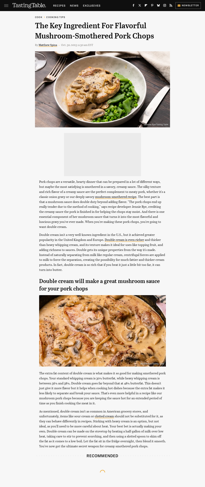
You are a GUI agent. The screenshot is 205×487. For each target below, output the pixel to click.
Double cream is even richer (124, 239)
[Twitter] (139, 6)
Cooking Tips (55, 17)
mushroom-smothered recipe (115, 196)
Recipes (59, 5)
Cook (38, 17)
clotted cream (104, 416)
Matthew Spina (48, 45)
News (74, 5)
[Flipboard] (146, 6)
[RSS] (171, 6)
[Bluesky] (158, 6)
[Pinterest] (152, 6)
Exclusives (91, 5)
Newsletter (188, 5)
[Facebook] (133, 6)
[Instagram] (164, 6)
